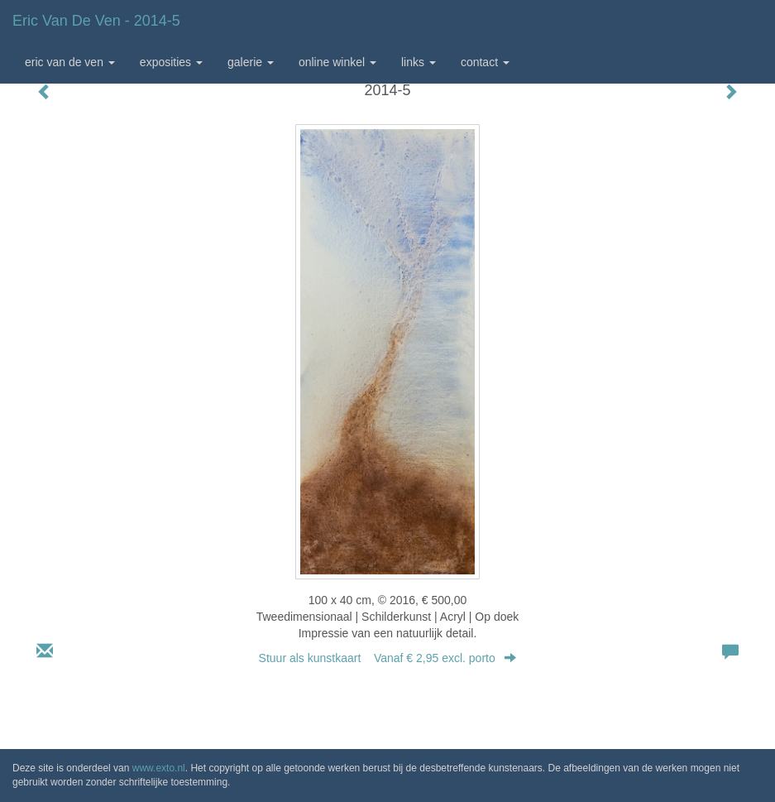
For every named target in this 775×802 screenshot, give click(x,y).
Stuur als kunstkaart (388, 658)
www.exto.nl (158, 768)
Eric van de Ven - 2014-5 (96, 20)
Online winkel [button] (337, 62)
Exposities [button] (171, 62)
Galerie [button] (250, 62)
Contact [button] (485, 62)
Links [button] (418, 62)
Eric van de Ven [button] (70, 62)
